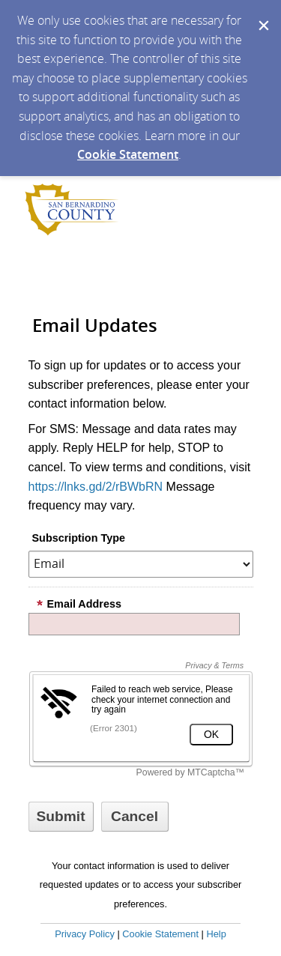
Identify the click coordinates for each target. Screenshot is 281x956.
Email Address (78, 604)
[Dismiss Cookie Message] (262, 14)
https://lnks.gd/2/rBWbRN (95, 486)
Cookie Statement (127, 154)
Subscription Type (78, 538)
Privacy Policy (85, 934)
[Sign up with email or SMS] (61, 817)
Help (216, 934)
